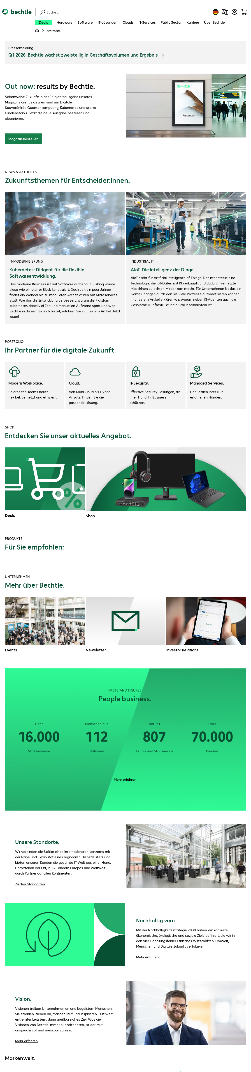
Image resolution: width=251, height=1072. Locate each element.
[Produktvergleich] (225, 12)
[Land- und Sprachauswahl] (215, 12)
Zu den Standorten (30, 884)
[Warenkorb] (244, 12)
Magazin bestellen (23, 139)
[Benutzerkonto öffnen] (234, 12)
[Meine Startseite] (37, 31)
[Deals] (43, 22)
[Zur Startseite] (17, 23)
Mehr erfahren (125, 780)
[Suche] (126, 12)
